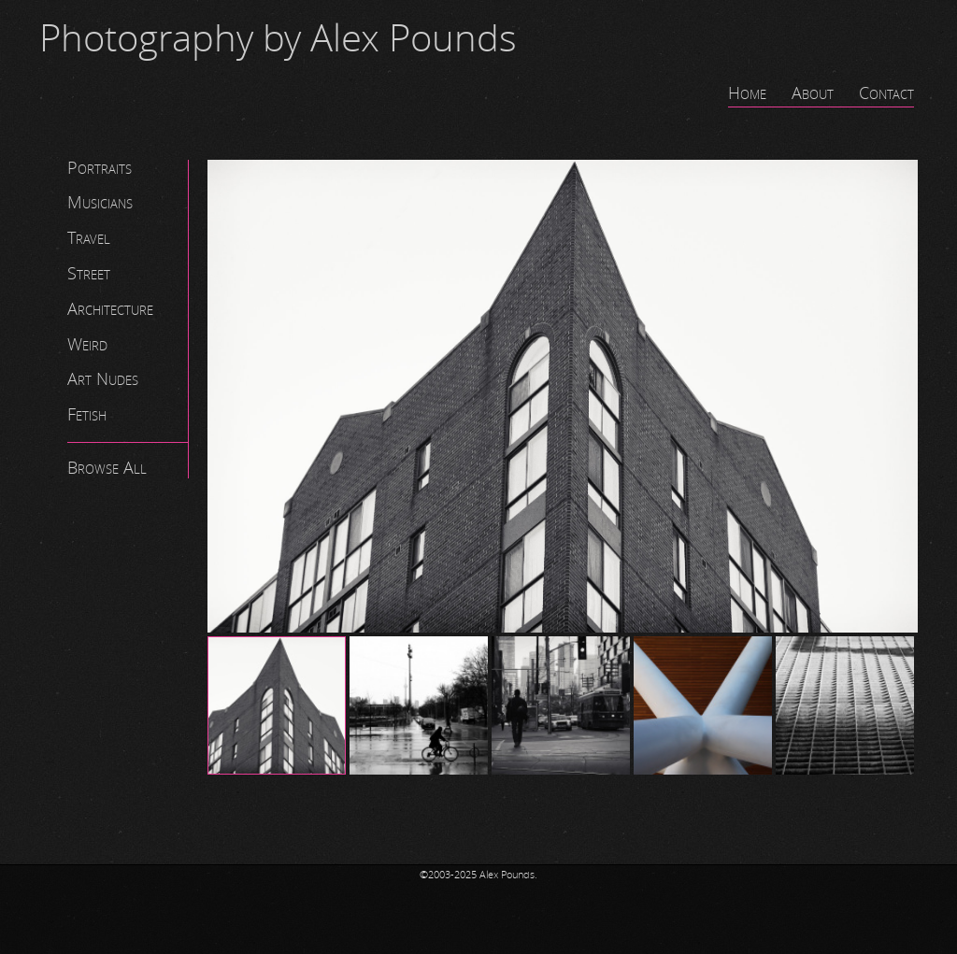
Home (747, 93)
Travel (88, 238)
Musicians (100, 202)
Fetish (87, 415)
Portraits (99, 168)
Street (88, 273)
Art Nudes (102, 379)
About (813, 93)
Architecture (110, 309)
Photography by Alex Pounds (278, 39)
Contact (886, 93)
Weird (87, 345)
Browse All (107, 468)
